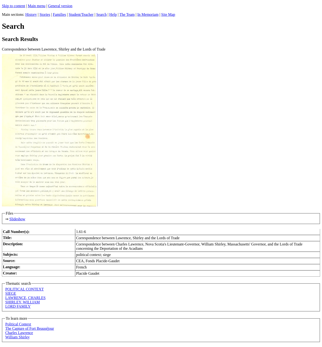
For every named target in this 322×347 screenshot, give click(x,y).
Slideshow (17, 219)
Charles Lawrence (19, 333)
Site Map (168, 14)
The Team (127, 14)
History (31, 14)
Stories (45, 14)
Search (101, 14)
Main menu (36, 6)
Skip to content (13, 6)
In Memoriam (147, 14)
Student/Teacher (81, 14)
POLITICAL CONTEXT (24, 289)
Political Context (18, 324)
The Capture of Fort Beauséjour (29, 328)
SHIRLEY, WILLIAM (22, 302)
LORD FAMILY (18, 306)
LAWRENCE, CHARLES (25, 298)
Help (113, 14)
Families (59, 14)
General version (60, 6)
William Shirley (17, 337)
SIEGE (10, 293)
